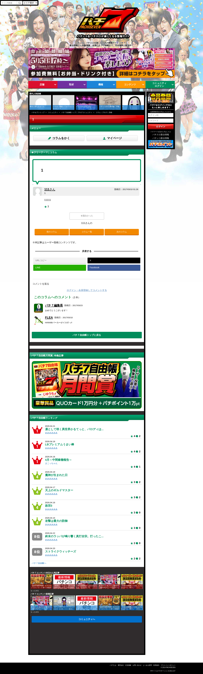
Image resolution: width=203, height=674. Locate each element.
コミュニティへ (87, 619)
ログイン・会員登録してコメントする (87, 290)
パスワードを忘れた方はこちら (160, 131)
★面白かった (87, 216)
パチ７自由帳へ (39, 563)
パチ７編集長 (54, 305)
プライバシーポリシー (168, 665)
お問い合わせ (137, 665)
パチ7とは (113, 665)
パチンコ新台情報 (160, 138)
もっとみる (35, 590)
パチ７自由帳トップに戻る (87, 335)
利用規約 (156, 665)
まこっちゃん (51, 463)
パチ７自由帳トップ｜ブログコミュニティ (76, 112)
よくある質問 (147, 665)
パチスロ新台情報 (160, 135)
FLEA (49, 317)
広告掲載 (128, 665)
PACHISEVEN (170, 667)
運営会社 (121, 665)
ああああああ (51, 433)
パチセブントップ (38, 112)
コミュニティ (53, 112)
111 (49, 189)
